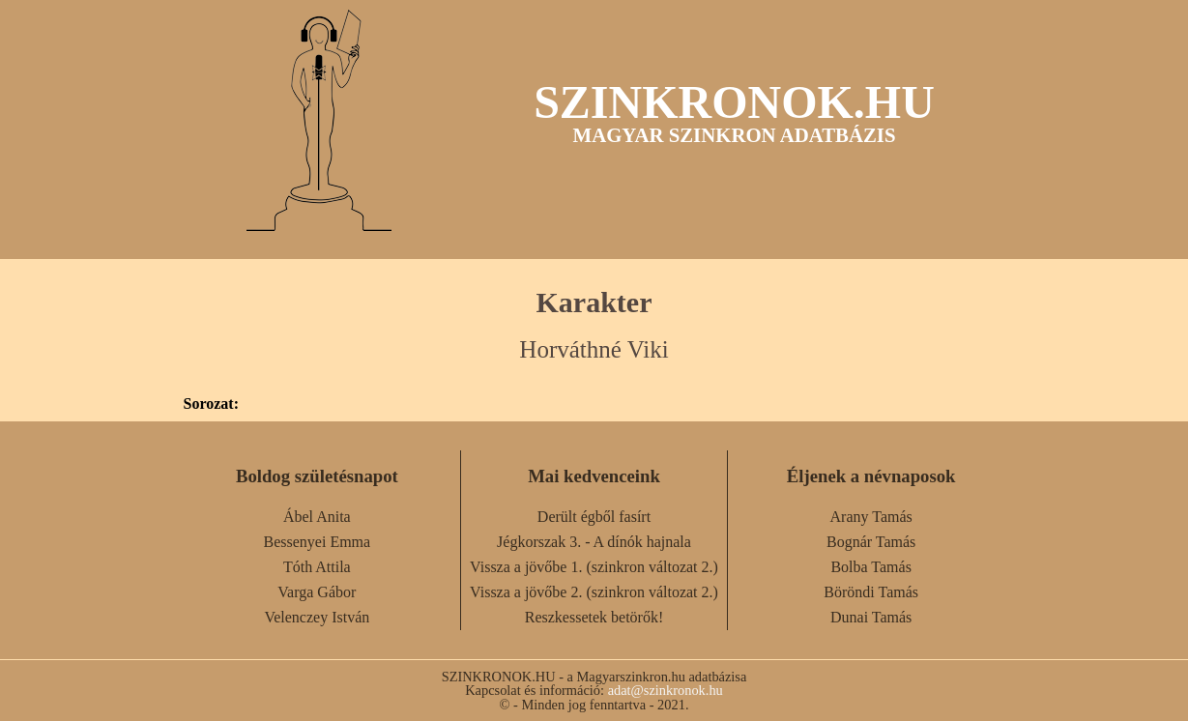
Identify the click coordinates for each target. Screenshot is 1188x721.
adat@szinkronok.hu (665, 690)
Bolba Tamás (870, 567)
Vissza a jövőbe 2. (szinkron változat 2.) (594, 592)
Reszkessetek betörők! (594, 617)
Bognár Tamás (870, 542)
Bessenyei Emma (317, 542)
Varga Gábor (316, 592)
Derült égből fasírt (594, 516)
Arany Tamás (871, 516)
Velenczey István (316, 617)
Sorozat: (211, 404)
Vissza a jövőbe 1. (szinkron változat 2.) (594, 567)
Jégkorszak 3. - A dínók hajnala (594, 542)
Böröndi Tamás (871, 592)
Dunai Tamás (871, 617)
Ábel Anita (317, 516)
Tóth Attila (317, 567)
